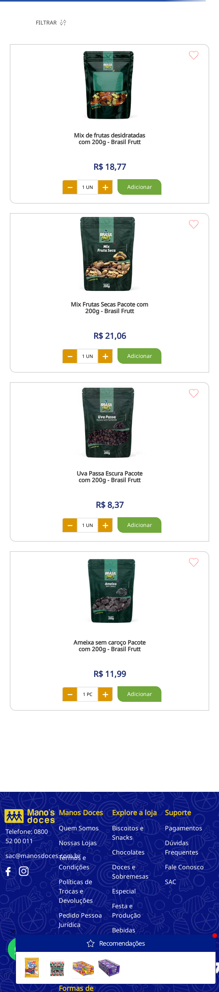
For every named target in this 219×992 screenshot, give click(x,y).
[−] (69, 187)
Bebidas (123, 930)
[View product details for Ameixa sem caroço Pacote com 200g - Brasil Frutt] (109, 631)
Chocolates (128, 852)
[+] (105, 187)
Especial (124, 891)
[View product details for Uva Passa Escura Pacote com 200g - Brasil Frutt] (109, 462)
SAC (170, 881)
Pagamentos (183, 828)
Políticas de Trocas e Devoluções (76, 891)
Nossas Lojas (78, 843)
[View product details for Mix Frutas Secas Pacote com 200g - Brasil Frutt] (109, 293)
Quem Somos (79, 828)
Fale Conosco (184, 867)
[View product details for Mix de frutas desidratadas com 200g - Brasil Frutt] (109, 124)
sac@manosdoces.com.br (43, 855)
